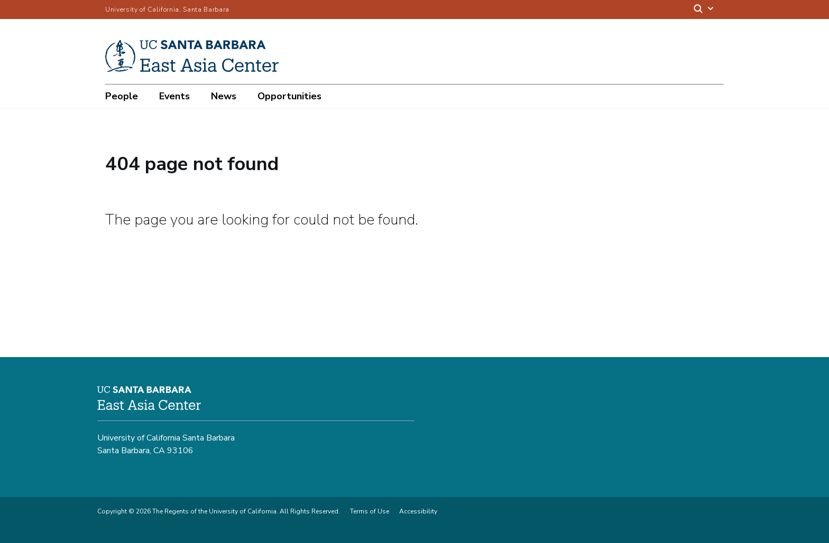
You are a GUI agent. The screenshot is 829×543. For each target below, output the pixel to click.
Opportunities (289, 96)
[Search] (704, 10)
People (121, 96)
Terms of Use (369, 511)
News (223, 96)
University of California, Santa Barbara (167, 9)
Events (174, 96)
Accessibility (418, 511)
